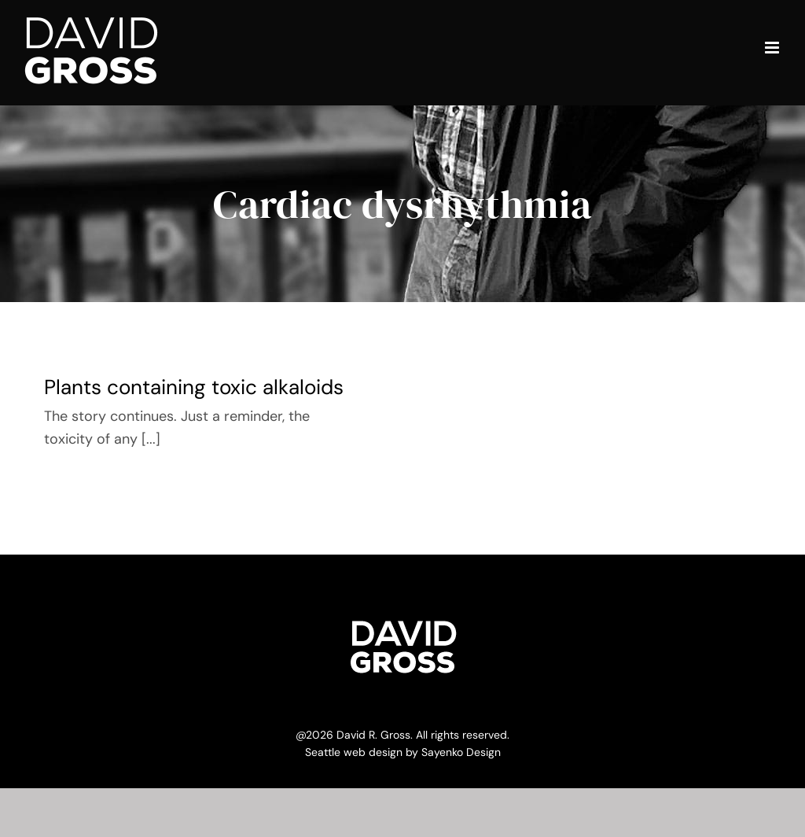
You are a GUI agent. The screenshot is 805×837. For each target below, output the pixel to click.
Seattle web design (353, 752)
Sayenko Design (461, 752)
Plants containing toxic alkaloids (194, 387)
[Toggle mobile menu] (773, 47)
